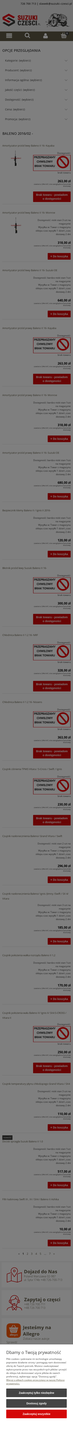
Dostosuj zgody (36, 1403)
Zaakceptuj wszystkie (36, 1414)
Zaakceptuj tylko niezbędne (36, 1392)
